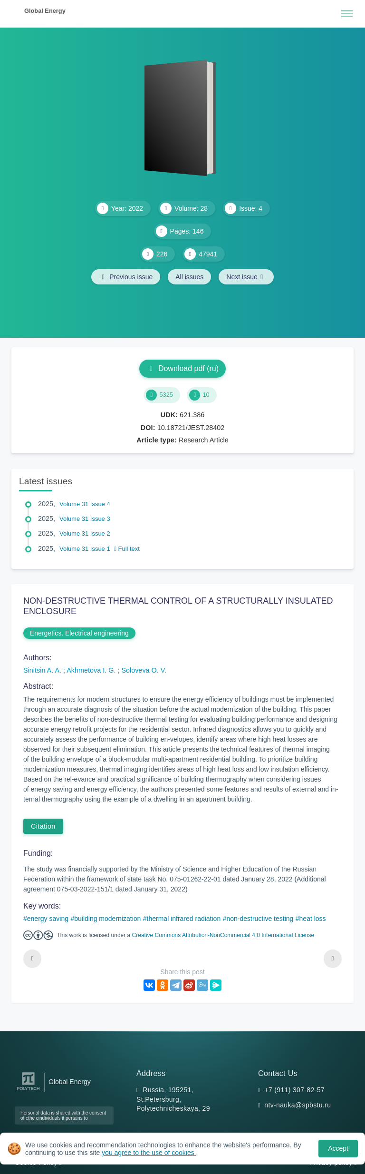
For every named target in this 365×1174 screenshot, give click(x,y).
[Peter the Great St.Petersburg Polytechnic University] (28, 1090)
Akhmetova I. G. (92, 670)
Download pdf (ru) (182, 368)
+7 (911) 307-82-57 (294, 1090)
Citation (43, 826)
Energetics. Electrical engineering (79, 633)
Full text (127, 548)
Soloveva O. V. (143, 670)
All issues (189, 277)
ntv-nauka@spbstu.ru (297, 1105)
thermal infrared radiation (184, 918)
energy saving (47, 918)
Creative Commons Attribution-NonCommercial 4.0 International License (223, 935)
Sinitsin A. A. (43, 670)
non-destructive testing (259, 918)
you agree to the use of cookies (149, 1152)
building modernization (107, 918)
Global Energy (45, 10)
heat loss (312, 918)
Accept (338, 1148)
